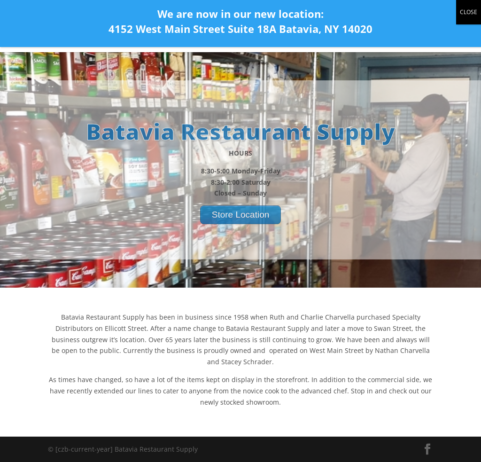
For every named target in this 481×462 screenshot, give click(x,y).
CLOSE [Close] (468, 12)
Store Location (241, 222)
